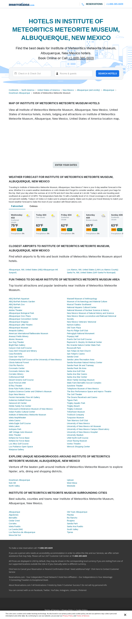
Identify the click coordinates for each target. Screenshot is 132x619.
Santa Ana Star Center (77, 377)
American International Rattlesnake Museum (28, 333)
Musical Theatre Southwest (79, 304)
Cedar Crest (14, 520)
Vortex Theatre (74, 443)
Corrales (13, 523)
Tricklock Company (75, 414)
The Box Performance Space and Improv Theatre (89, 391)
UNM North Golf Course (77, 438)
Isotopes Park (15, 429)
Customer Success (72, 585)
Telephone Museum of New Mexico (83, 388)
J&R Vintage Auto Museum (20, 432)
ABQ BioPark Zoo (17, 304)
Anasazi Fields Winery (18, 336)
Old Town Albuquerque (77, 512)
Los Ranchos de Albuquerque (22, 532)
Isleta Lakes (14, 426)
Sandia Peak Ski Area (76, 368)
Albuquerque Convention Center (23, 319)
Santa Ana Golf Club (76, 371)
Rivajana (71, 520)
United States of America (48, 90)
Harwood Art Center (18, 403)
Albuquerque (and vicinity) (88, 90)
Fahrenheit (17, 206)
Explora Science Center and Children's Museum (30, 391)
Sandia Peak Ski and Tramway (80, 365)
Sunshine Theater (75, 385)
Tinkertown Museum (76, 412)
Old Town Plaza (74, 327)
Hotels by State (55, 585)
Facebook (38, 590)
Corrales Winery (16, 374)
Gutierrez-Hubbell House (20, 400)
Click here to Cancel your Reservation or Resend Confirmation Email (39, 569)
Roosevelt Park (74, 348)
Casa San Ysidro (16, 356)
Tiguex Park (72, 400)
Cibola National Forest (19, 362)
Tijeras (70, 532)
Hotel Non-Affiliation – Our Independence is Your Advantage (85, 577)
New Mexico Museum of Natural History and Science (90, 313)
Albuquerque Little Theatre (21, 325)
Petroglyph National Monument (80, 333)
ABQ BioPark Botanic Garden (22, 301)
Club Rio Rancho (16, 365)
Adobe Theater (15, 310)
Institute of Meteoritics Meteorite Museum (27, 414)
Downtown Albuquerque (19, 93)
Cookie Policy (81, 610)
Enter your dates (66, 165)
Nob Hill (12, 483)
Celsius (34, 206)
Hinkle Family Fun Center (20, 406)
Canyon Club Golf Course (20, 348)
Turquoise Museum (75, 417)
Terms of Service (83, 616)
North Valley (14, 486)
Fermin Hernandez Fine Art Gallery (24, 397)
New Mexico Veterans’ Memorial (81, 322)
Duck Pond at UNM (17, 383)
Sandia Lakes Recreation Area (80, 359)
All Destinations (39, 585)
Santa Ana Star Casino (77, 374)
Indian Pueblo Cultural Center (22, 412)
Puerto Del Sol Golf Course (79, 339)
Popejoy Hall (72, 336)
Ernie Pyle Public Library (19, 388)
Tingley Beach (73, 406)
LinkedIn (73, 590)
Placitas (70, 515)
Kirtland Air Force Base (19, 438)
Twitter (46, 590)
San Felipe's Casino (76, 354)
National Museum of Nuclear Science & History (88, 310)
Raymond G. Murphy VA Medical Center (84, 342)
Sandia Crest (72, 356)
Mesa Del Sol (15, 535)
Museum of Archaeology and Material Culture (87, 301)
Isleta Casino (14, 420)
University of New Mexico (78, 423)
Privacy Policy (68, 616)
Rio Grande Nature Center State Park (83, 345)
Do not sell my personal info (94, 585)
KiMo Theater (15, 435)
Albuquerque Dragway (18, 322)
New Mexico (68, 90)
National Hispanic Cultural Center (81, 307)
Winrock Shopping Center (78, 446)
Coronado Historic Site (19, 371)
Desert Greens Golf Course (21, 380)
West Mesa (72, 483)
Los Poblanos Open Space (21, 446)
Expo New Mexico (17, 394)
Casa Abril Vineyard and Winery (23, 351)
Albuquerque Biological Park (21, 313)
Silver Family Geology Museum (81, 380)
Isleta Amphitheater (17, 417)
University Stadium (75, 435)
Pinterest (82, 590)
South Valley (72, 529)
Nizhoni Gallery (73, 325)
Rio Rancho (72, 518)
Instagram (64, 590)
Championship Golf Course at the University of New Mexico (35, 359)
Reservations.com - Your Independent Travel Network (33, 577)
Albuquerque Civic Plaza (20, 316)
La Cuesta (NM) (16, 529)
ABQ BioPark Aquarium (19, 298)
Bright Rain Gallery (17, 345)
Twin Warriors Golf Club (77, 420)
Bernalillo (13, 518)
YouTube (55, 590)
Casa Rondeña (15, 354)
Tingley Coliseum (74, 409)
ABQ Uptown (14, 307)
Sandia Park (72, 523)
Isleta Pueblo (15, 526)
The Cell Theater (74, 394)
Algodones (13, 515)
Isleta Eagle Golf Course (20, 423)
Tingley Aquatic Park (76, 403)
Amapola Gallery (16, 330)
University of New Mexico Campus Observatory (88, 429)
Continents (13, 90)
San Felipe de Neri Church (79, 351)
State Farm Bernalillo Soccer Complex (84, 383)
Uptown (70, 480)
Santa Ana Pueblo (75, 526)
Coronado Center (17, 368)
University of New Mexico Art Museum (84, 426)
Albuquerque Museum (18, 327)
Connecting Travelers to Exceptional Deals (29, 580)
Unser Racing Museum (77, 441)
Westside (71, 486)
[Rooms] (73, 73)
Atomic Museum (16, 339)
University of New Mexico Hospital (82, 432)
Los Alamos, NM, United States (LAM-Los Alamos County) (92, 269)
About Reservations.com (20, 585)
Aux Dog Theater (16, 342)
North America (27, 90)
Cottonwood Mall (16, 377)
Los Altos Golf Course (19, 443)
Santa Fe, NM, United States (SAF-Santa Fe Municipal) (91, 272)
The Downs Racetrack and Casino (82, 397)
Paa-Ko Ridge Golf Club (77, 330)
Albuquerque (108, 90)
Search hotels (107, 73)
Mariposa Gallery (16, 449)
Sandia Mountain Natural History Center (84, 362)
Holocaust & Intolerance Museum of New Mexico (31, 409)
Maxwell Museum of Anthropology (82, 298)
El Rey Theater (15, 385)
